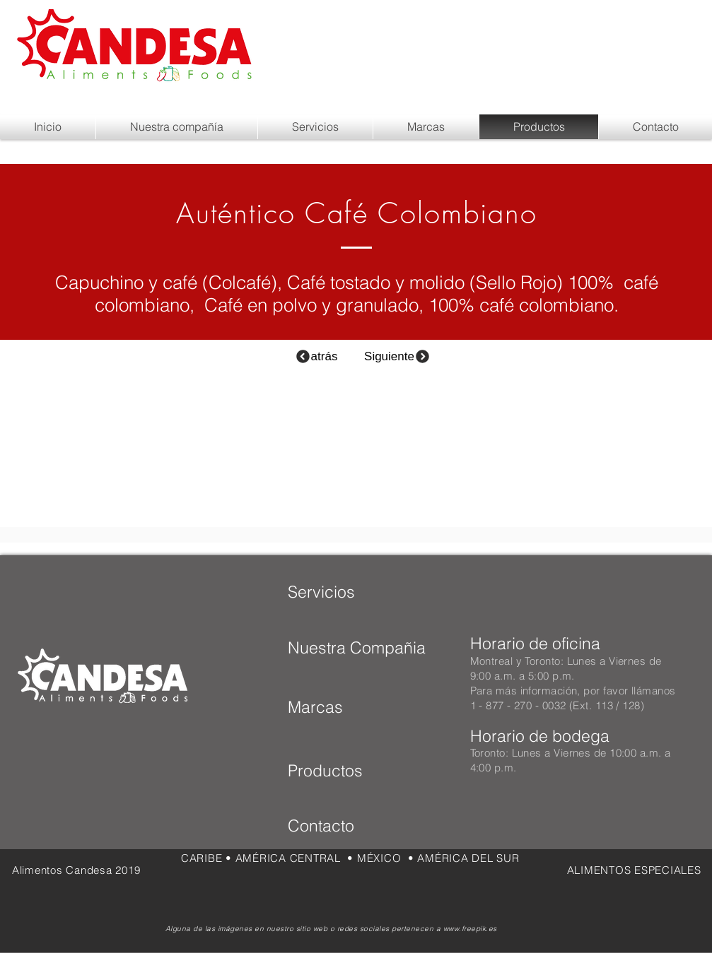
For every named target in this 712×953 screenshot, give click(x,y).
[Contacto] (345, 826)
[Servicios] (321, 592)
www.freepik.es (470, 928)
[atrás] (316, 356)
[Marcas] (335, 707)
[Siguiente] (397, 356)
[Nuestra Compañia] (357, 648)
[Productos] (333, 771)
